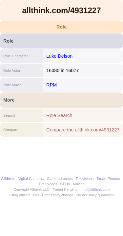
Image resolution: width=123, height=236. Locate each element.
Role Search (59, 115)
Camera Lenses (60, 179)
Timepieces (47, 184)
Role (61, 27)
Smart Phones (108, 179)
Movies (78, 184)
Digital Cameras (31, 179)
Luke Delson (59, 56)
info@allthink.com (95, 189)
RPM (51, 85)
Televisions (85, 179)
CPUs (65, 184)
